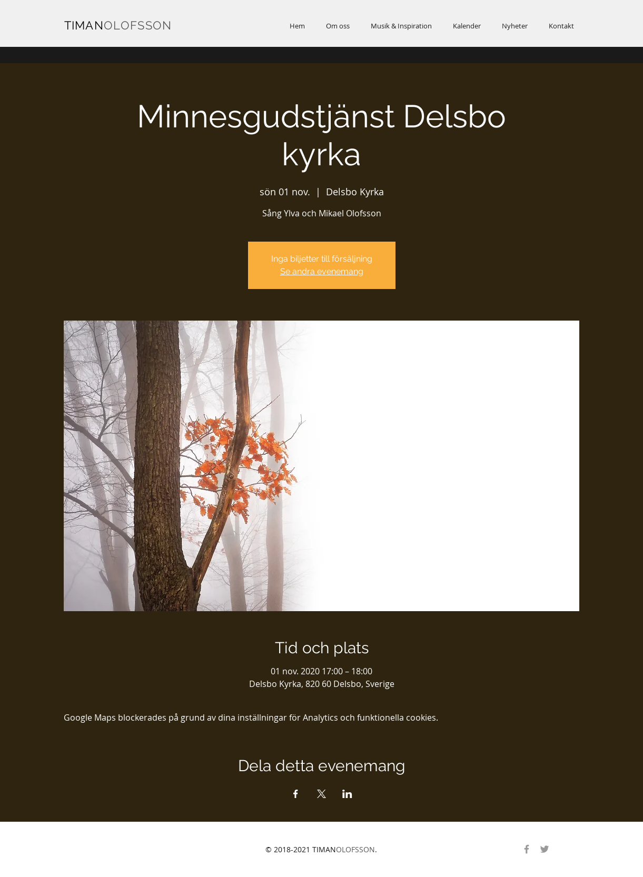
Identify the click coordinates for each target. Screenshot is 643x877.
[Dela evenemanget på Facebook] (296, 794)
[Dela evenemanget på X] (321, 794)
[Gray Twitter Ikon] (544, 849)
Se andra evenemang (321, 271)
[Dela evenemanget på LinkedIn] (347, 794)
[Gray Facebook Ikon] (526, 849)
